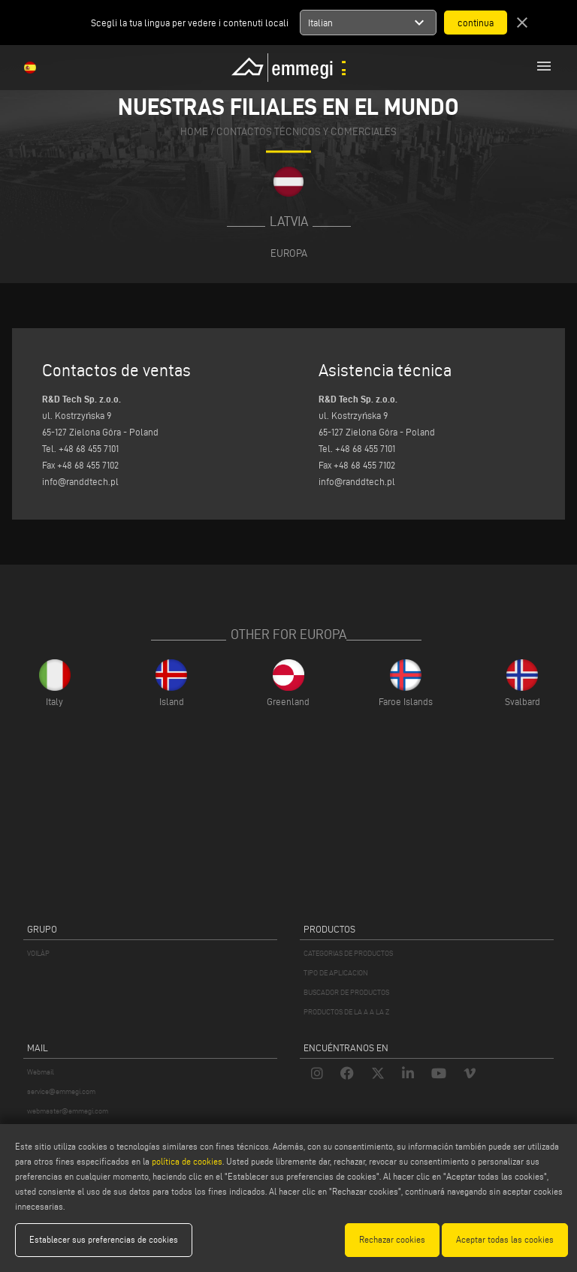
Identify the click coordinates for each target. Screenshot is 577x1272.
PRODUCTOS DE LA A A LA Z (346, 1012)
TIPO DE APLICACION (336, 973)
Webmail (40, 1072)
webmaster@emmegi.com (67, 1111)
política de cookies (187, 1161)
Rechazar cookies (392, 1239)
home (194, 131)
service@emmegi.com (61, 1091)
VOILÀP (38, 953)
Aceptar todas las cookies (505, 1239)
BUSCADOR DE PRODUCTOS (346, 992)
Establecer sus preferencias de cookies (103, 1239)
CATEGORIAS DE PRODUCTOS (348, 953)
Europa (288, 253)
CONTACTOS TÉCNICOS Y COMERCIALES (306, 131)
